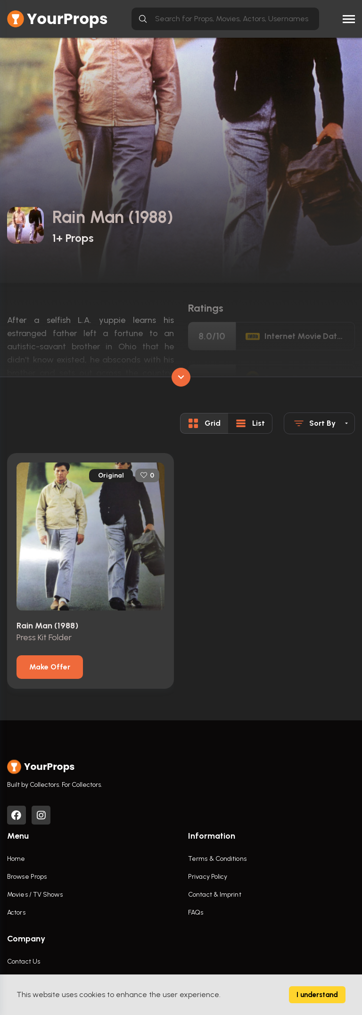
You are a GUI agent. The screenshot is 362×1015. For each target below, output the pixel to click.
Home (16, 859)
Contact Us (23, 962)
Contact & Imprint (214, 895)
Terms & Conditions (217, 859)
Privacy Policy (207, 877)
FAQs (195, 913)
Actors (16, 913)
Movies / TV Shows (35, 895)
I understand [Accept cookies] (317, 994)
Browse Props (27, 877)
